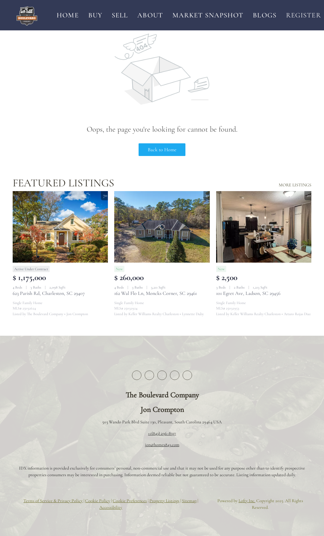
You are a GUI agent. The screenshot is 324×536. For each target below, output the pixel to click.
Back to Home (162, 149)
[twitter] (149, 375)
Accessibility (110, 507)
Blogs (265, 15)
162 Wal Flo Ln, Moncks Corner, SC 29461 (155, 293)
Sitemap (189, 500)
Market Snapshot (208, 15)
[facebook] (136, 375)
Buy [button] (95, 15)
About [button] (150, 15)
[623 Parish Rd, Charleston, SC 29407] (60, 227)
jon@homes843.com (162, 444)
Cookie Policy (97, 500)
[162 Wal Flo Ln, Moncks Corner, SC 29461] (161, 227)
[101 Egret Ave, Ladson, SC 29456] (263, 227)
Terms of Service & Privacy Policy (53, 500)
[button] (27, 15)
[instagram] (174, 375)
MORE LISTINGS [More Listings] (295, 185)
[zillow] (162, 375)
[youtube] (187, 375)
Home (67, 15)
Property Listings (164, 500)
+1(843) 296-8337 (162, 433)
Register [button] (303, 15)
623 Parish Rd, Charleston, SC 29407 (49, 293)
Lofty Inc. (247, 500)
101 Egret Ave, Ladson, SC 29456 (248, 293)
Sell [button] (120, 15)
